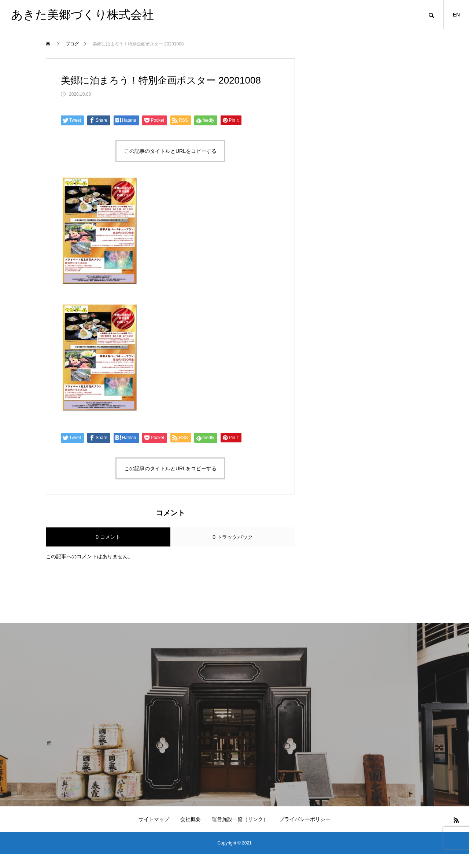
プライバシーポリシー (304, 819)
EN (456, 15)
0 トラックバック (233, 537)
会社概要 (190, 819)
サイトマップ (154, 819)
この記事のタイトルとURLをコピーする (170, 151)
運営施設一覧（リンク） (240, 819)
